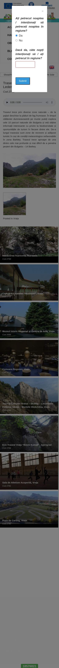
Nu (20, 40)
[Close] (42, 11)
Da (20, 35)
